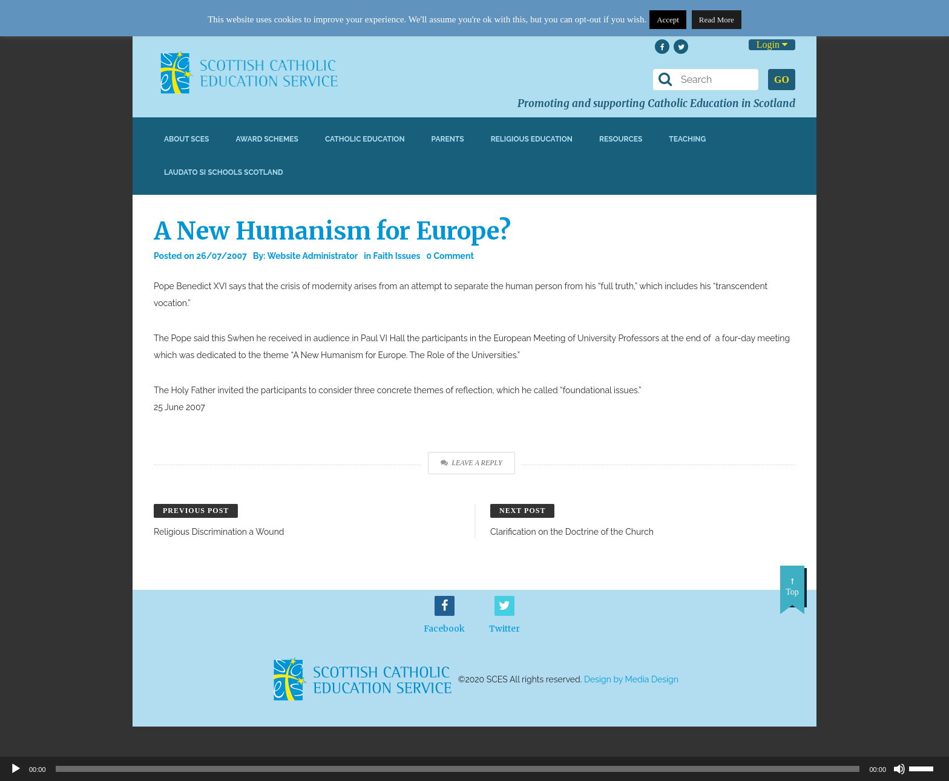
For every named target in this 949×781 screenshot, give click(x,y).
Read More (716, 19)
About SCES (186, 139)
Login (772, 44)
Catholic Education (365, 139)
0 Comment (450, 256)
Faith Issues (397, 256)
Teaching (687, 139)
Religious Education (532, 139)
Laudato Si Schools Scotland (223, 172)
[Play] (16, 769)
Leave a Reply (471, 463)
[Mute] (899, 769)
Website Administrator (312, 256)
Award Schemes (266, 139)
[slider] (926, 768)
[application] (474, 769)
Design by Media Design (631, 679)
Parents (448, 139)
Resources (620, 139)
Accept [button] (668, 19)
